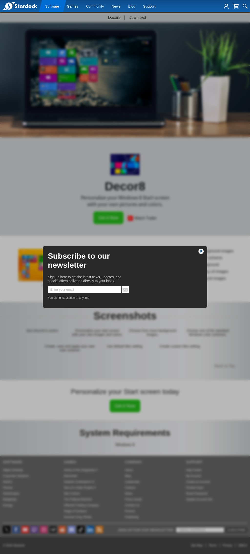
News (116, 7)
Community (95, 7)
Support (149, 7)
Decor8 (114, 17)
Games (72, 7)
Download (137, 17)
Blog (131, 7)
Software (52, 7)
